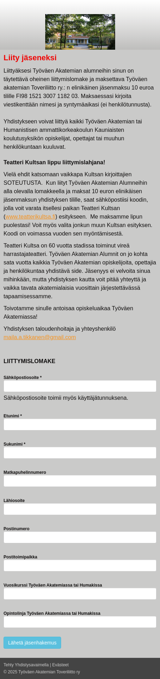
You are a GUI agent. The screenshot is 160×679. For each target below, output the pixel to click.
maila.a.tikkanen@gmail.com (40, 337)
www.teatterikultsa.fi (30, 217)
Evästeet (60, 664)
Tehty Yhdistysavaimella (26, 664)
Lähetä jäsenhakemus (32, 643)
